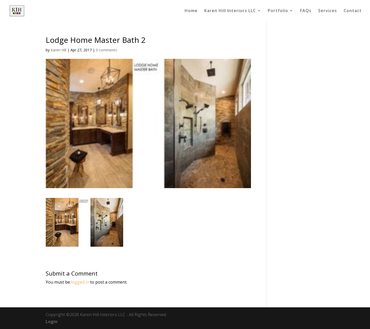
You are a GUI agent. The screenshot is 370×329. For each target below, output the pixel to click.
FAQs (305, 11)
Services (327, 11)
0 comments (106, 49)
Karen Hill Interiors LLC (230, 11)
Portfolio (278, 11)
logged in (80, 282)
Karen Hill (58, 49)
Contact (353, 11)
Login (51, 321)
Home (191, 11)
